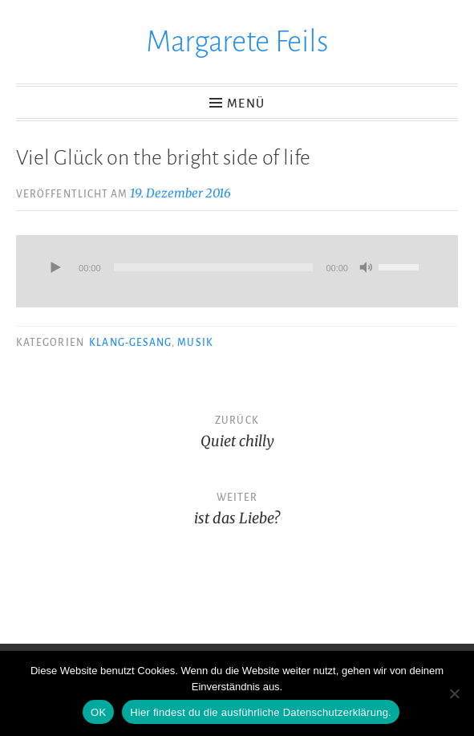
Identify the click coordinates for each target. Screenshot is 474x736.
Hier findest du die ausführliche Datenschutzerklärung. (260, 712)
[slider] (214, 267)
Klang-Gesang (130, 342)
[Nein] (454, 693)
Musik (195, 342)
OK (98, 712)
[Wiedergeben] (55, 269)
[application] (237, 271)
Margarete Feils (237, 42)
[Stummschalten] (366, 269)
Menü (246, 103)
